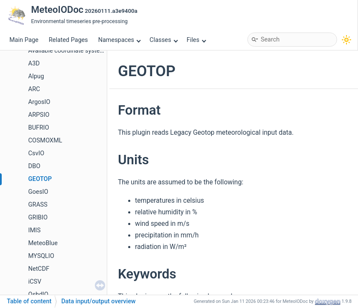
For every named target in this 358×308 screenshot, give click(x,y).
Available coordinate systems (68, 50)
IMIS (34, 230)
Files (196, 40)
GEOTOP (40, 179)
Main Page (23, 40)
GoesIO (38, 191)
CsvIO (36, 153)
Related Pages (68, 40)
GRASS (37, 204)
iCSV (34, 281)
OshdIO (38, 294)
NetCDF (38, 268)
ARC (34, 89)
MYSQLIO (41, 256)
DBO (34, 166)
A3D (34, 63)
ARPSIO (39, 114)
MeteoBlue (43, 243)
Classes (164, 40)
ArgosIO (39, 102)
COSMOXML (45, 140)
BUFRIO (38, 127)
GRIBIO (37, 217)
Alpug (36, 76)
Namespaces (119, 40)
